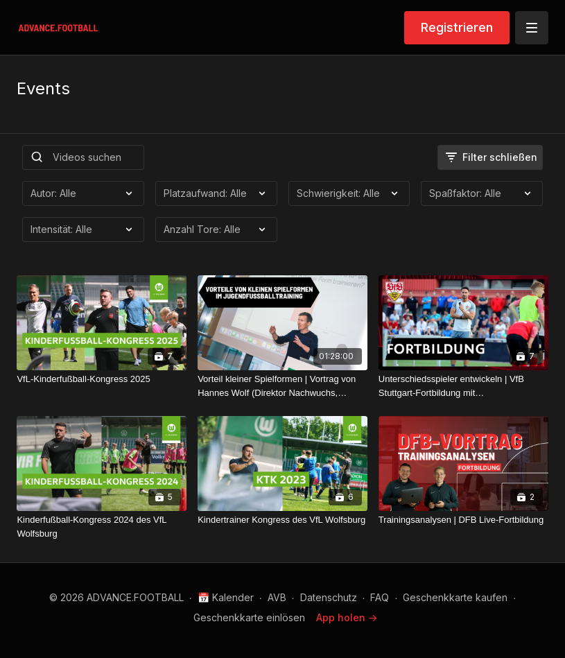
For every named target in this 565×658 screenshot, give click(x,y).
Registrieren (457, 27)
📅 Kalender (226, 597)
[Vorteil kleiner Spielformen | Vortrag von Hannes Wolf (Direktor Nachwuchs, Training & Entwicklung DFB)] (282, 385)
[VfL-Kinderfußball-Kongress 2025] (101, 379)
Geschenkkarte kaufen (455, 597)
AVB (277, 597)
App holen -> (346, 617)
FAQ (379, 597)
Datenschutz (328, 597)
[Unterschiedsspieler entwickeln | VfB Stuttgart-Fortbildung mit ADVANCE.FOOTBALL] (463, 385)
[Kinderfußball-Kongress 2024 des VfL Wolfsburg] (101, 526)
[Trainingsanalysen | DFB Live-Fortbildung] (463, 520)
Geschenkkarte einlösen (249, 617)
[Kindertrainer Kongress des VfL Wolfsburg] (282, 520)
